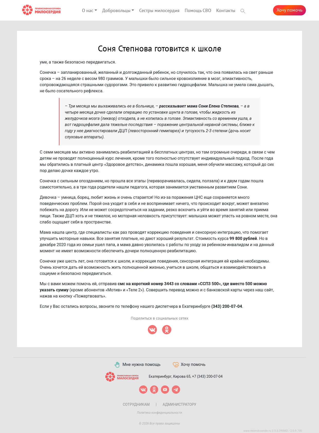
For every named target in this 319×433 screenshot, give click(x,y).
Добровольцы (116, 10)
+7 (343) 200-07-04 (207, 376)
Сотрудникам (136, 404)
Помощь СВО (198, 10)
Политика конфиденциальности (159, 412)
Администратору (179, 404)
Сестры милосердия (159, 10)
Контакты (225, 10)
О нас (87, 10)
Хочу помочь (289, 10)
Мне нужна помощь (137, 365)
